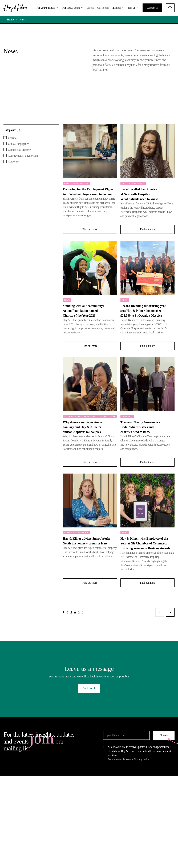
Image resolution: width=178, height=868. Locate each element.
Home (10, 19)
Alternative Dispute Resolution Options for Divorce (90, 416)
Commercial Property (76, 532)
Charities (127, 416)
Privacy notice (141, 759)
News (23, 19)
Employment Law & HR (76, 183)
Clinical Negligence (133, 183)
